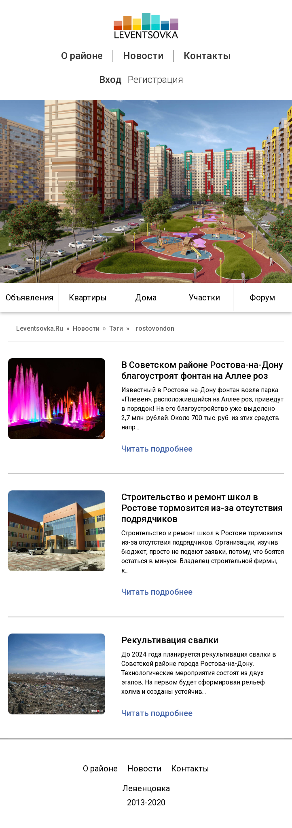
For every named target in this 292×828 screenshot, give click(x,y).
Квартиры (88, 298)
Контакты (207, 55)
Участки (204, 298)
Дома (146, 298)
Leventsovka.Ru (39, 328)
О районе (82, 55)
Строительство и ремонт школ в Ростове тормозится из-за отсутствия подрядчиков (202, 508)
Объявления (29, 298)
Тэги (116, 328)
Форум (262, 298)
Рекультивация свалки (169, 640)
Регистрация (155, 79)
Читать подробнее (157, 449)
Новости (143, 55)
